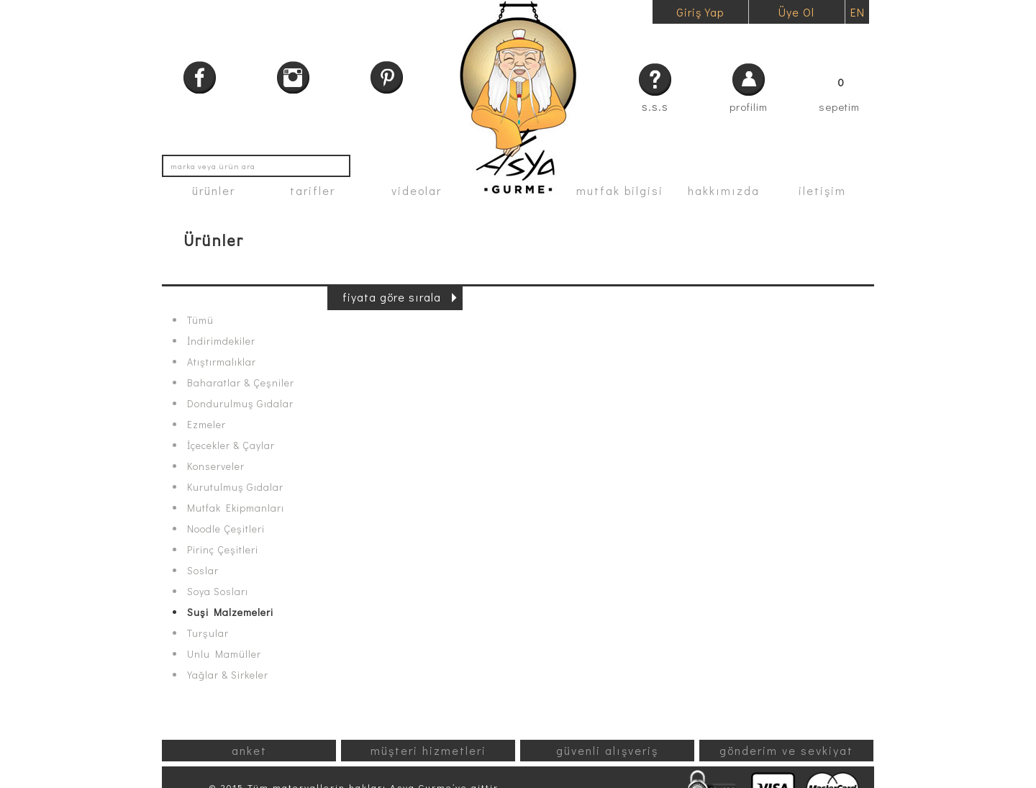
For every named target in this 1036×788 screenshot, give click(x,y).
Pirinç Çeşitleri (222, 550)
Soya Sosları (217, 592)
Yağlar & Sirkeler (227, 675)
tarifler (312, 190)
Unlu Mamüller (224, 654)
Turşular (208, 633)
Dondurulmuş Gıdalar (240, 404)
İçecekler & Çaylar (231, 445)
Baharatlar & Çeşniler (240, 383)
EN (857, 11)
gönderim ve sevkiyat (786, 750)
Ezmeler (206, 425)
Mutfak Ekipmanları (235, 508)
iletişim (822, 190)
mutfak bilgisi (619, 190)
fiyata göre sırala (391, 296)
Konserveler (216, 466)
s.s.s (655, 106)
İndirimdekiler (221, 341)
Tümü (200, 320)
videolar (416, 190)
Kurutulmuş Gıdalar (235, 487)
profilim (749, 106)
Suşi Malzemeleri (230, 612)
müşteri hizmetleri (428, 750)
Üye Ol (796, 11)
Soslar (203, 571)
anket (249, 750)
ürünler (213, 190)
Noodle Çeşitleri (226, 529)
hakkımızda (724, 190)
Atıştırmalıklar (221, 362)
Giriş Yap (700, 11)
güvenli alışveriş (607, 750)
